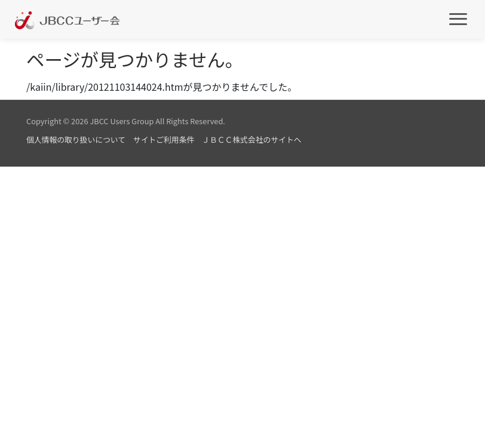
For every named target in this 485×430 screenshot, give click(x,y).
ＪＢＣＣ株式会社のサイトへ (251, 139)
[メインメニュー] (458, 18)
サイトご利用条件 (163, 139)
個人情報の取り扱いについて (75, 139)
